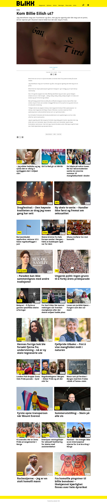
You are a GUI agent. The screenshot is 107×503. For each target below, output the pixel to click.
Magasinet (42, 5)
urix (55, 134)
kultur (59, 134)
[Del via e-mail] (56, 74)
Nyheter (49, 5)
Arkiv (74, 5)
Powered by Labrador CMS (53, 501)
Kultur (55, 5)
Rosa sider (69, 5)
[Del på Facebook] (51, 74)
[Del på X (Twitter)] (53, 74)
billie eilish (49, 134)
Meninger (61, 5)
